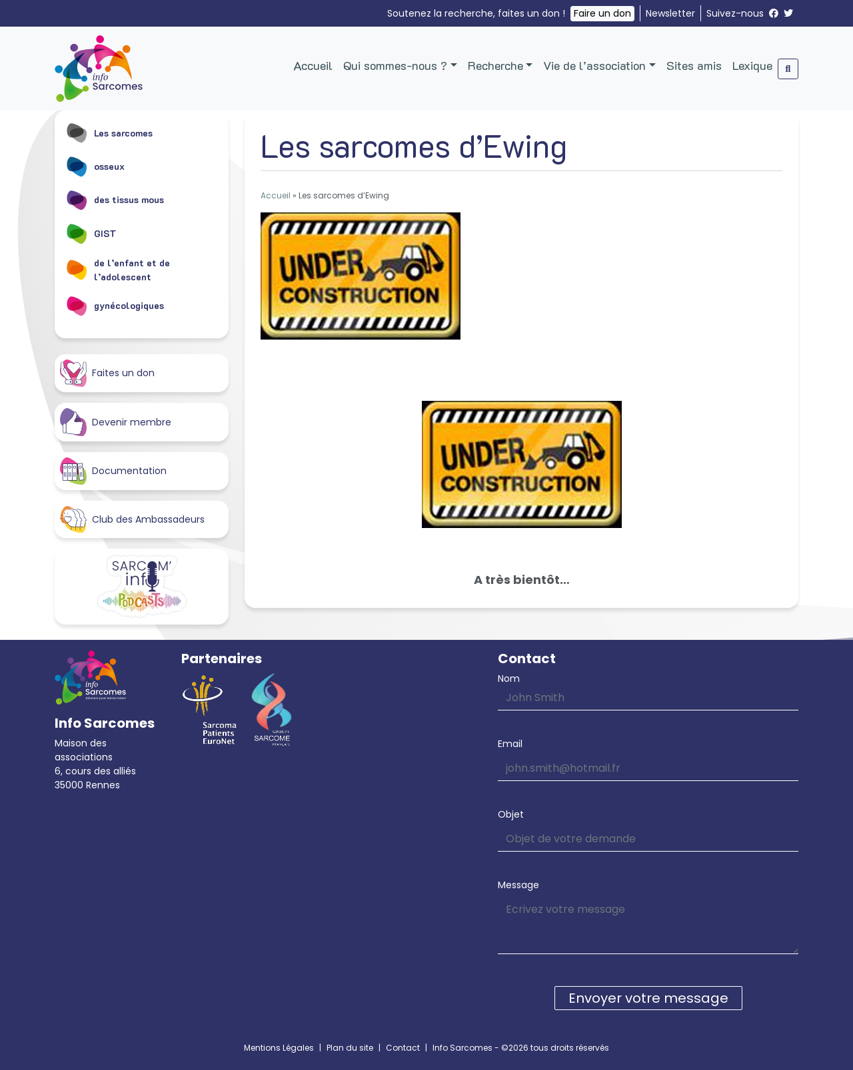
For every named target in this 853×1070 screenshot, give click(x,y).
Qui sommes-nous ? (395, 65)
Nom (509, 678)
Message (518, 885)
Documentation (113, 471)
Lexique (752, 65)
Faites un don (107, 373)
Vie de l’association (594, 65)
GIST (91, 233)
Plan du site (350, 1047)
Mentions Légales (279, 1047)
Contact (403, 1047)
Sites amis (694, 65)
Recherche (495, 65)
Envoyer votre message (648, 998)
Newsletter (670, 13)
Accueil (313, 65)
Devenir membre (115, 421)
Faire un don (602, 13)
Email (510, 743)
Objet (511, 814)
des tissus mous (114, 199)
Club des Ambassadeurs (132, 519)
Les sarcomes (109, 132)
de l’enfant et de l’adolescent (117, 269)
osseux (95, 165)
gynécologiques (114, 305)
